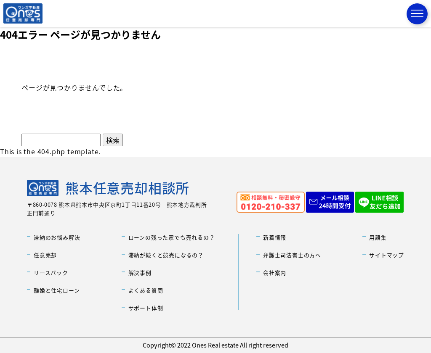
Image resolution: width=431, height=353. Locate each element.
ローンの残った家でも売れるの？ (171, 237)
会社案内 (274, 273)
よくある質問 (145, 290)
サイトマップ (386, 255)
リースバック (51, 273)
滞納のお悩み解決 (57, 237)
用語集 (377, 237)
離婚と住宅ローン (57, 290)
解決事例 (140, 273)
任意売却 (45, 255)
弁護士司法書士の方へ (292, 255)
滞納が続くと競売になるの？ (166, 255)
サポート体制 (145, 308)
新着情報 (274, 237)
